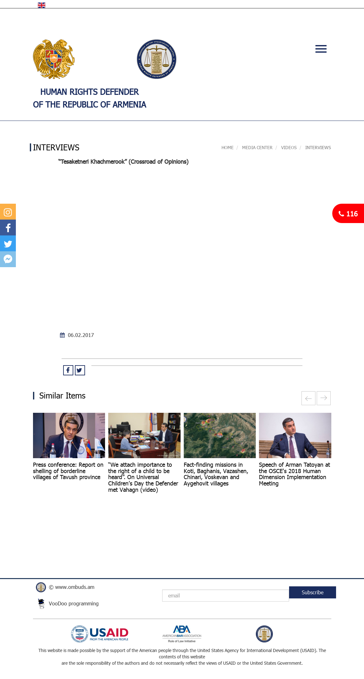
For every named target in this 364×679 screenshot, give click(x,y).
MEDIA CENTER (257, 147)
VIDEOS (289, 147)
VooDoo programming (74, 603)
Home (228, 147)
